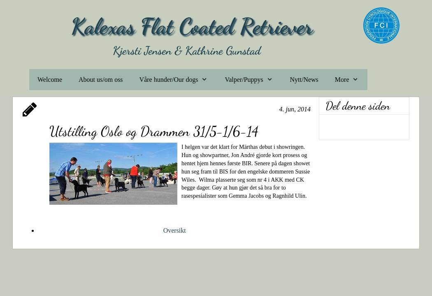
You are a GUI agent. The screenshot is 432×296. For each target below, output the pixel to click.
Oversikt (174, 230)
